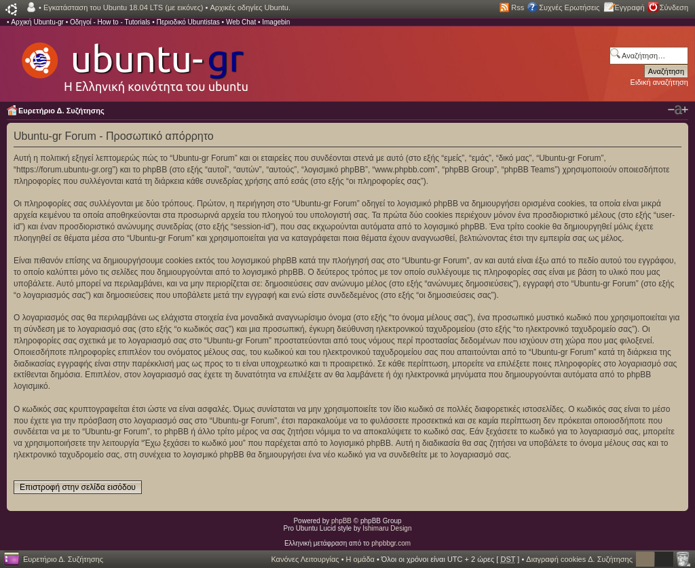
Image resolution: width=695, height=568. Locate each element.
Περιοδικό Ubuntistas (187, 22)
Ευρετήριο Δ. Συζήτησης (61, 111)
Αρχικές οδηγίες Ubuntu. (250, 7)
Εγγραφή (630, 7)
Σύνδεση (674, 7)
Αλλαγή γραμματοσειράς (678, 110)
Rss (517, 7)
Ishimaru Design (386, 528)
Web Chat (241, 22)
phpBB (341, 521)
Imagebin (276, 22)
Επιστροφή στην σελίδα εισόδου (78, 487)
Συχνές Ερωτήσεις (569, 7)
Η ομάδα (360, 559)
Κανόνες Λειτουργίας (305, 559)
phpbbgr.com (391, 543)
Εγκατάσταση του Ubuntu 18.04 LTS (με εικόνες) (123, 7)
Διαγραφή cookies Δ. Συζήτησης (579, 559)
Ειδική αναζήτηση (659, 82)
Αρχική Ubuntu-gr (37, 22)
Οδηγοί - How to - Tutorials (110, 22)
